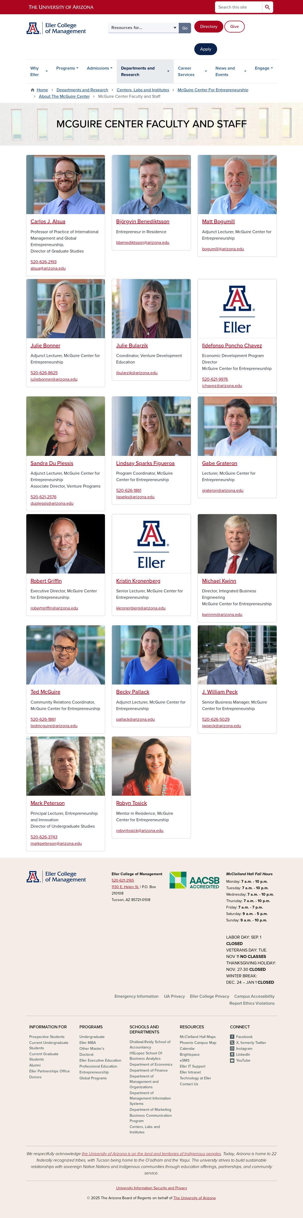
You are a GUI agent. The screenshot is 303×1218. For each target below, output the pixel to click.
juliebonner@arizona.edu (54, 379)
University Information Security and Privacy (151, 1188)
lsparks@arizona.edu (135, 497)
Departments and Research (138, 71)
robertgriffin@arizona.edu (54, 608)
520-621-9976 (215, 379)
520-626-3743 (44, 837)
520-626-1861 (128, 490)
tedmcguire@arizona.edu (54, 726)
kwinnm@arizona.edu (222, 614)
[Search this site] (238, 7)
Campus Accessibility (254, 996)
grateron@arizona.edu (222, 490)
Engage (262, 68)
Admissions (98, 68)
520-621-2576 (43, 497)
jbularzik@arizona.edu (137, 373)
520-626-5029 (215, 719)
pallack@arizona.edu (135, 719)
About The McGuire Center (64, 96)
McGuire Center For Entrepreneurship (213, 90)
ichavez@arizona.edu (222, 385)
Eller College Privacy (209, 996)
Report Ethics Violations (252, 1003)
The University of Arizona (194, 1198)
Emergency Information (137, 996)
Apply (205, 49)
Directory (208, 26)
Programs (65, 68)
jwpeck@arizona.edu (221, 726)
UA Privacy (174, 996)
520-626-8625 (44, 373)
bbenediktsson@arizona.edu (142, 242)
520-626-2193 (44, 262)
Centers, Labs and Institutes (143, 90)
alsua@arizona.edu (48, 268)
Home (42, 90)
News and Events (225, 71)
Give (234, 26)
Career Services (186, 71)
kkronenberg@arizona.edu (141, 608)
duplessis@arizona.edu (52, 503)
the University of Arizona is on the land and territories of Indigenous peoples (151, 1153)
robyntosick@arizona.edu (139, 830)
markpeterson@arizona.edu (56, 843)
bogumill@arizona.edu (223, 249)
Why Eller (34, 71)
